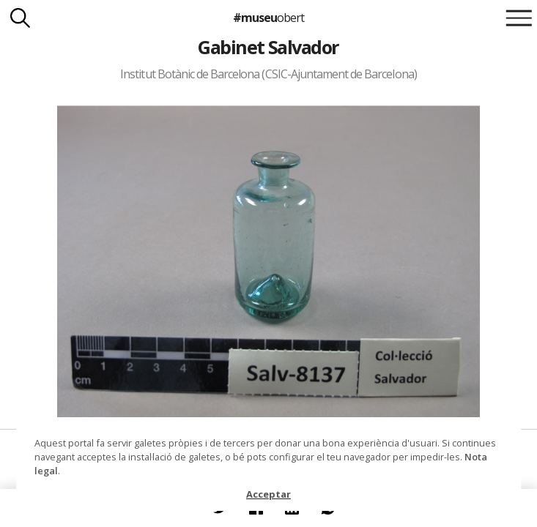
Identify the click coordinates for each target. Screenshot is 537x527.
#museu (268, 18)
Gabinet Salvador (268, 46)
